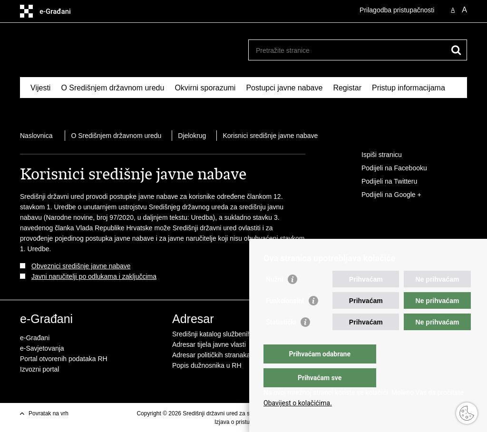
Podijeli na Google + (384, 195)
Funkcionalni (285, 320)
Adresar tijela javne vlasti (209, 344)
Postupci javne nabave (284, 88)
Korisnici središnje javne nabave (270, 135)
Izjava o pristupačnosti (242, 422)
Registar (347, 88)
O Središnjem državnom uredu (112, 88)
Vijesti (40, 88)
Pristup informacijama (408, 88)
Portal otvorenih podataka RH (63, 359)
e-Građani (34, 338)
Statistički (281, 341)
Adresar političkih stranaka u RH (219, 355)
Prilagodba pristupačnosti (397, 10)
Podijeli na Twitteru (382, 181)
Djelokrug (192, 135)
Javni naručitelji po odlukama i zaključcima (93, 276)
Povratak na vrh (48, 413)
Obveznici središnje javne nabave (81, 266)
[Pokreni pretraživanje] (456, 50)
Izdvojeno (46, 110)
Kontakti (87, 110)
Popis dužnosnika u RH (207, 365)
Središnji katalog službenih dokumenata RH (236, 334)
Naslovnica (36, 135)
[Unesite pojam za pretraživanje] (347, 50)
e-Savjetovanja (42, 348)
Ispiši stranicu (375, 155)
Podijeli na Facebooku (387, 168)
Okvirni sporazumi (205, 88)
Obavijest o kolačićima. (297, 403)
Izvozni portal (39, 369)
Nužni (274, 298)
